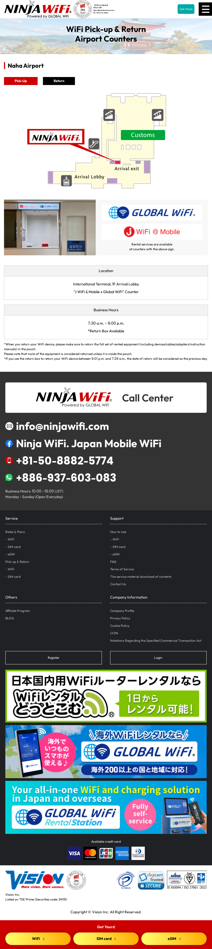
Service (11, 518)
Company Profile (122, 611)
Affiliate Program (17, 611)
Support (116, 518)
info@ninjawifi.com (57, 426)
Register (53, 658)
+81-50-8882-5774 (59, 460)
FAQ (113, 562)
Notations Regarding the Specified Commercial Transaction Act (155, 641)
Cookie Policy (119, 626)
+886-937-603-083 (60, 477)
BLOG (9, 618)
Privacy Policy (120, 618)
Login (158, 658)
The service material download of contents (140, 577)
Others (11, 597)
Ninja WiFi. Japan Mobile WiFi (83, 443)
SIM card (14, 547)
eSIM (11, 554)
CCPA (114, 633)
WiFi (11, 539)
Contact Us (118, 584)
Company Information (128, 597)
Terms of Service (122, 569)
